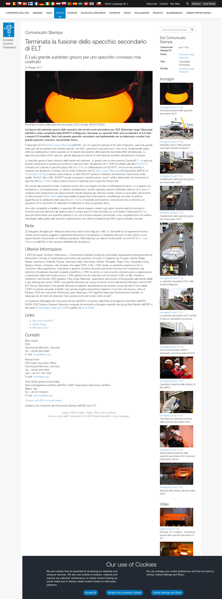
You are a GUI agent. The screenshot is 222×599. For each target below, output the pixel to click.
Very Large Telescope (108, 170)
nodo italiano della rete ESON (53, 307)
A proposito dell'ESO (17, 13)
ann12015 (39, 174)
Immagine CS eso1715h (171, 381)
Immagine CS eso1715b (171, 141)
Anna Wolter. (88, 307)
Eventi (127, 13)
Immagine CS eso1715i (171, 415)
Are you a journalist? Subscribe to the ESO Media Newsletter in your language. (89, 416)
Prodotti (158, 13)
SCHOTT (141, 163)
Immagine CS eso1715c (171, 176)
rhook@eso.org (41, 376)
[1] (137, 160)
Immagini (37, 13)
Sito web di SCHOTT (43, 320)
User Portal (209, 3)
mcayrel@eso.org (42, 354)
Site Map (175, 3)
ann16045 (75, 199)
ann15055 (45, 180)
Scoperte (114, 13)
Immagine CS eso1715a (171, 107)
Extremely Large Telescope (57, 145)
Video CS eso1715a (169, 529)
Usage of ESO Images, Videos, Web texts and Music (89, 412)
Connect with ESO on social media (43, 400)
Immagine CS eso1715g (171, 346)
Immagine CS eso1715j (171, 449)
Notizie (60, 15)
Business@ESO (174, 13)
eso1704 (78, 167)
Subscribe (151, 3)
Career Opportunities (198, 13)
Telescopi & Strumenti (93, 13)
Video (49, 13)
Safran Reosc (50, 196)
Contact (164, 3)
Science (196, 3)
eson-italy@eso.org (42, 395)
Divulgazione (141, 13)
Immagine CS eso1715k (171, 487)
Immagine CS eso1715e (171, 278)
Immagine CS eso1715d (171, 212)
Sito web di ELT (41, 327)
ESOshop (72, 13)
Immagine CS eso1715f (171, 312)
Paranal (29, 174)
